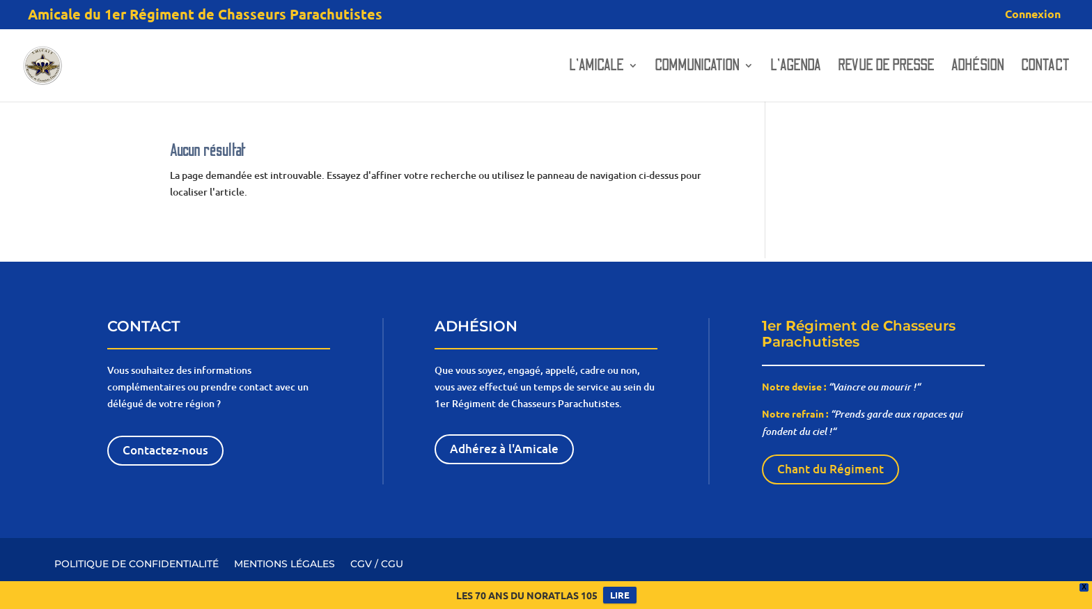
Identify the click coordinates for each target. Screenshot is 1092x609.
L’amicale (596, 67)
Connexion (1033, 14)
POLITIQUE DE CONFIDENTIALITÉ (136, 563)
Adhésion (977, 67)
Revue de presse (886, 67)
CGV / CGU (376, 563)
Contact (1045, 67)
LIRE (620, 595)
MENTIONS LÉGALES (284, 563)
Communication (697, 67)
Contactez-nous (165, 450)
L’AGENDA (795, 67)
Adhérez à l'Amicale (504, 449)
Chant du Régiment (830, 469)
